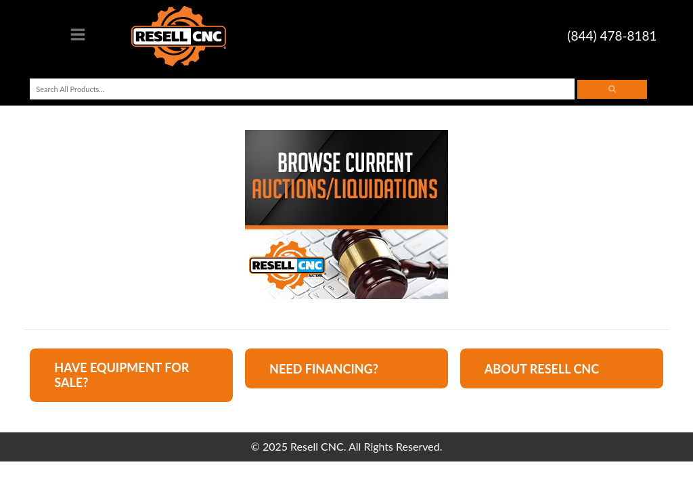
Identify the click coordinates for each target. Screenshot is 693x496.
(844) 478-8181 (611, 35)
